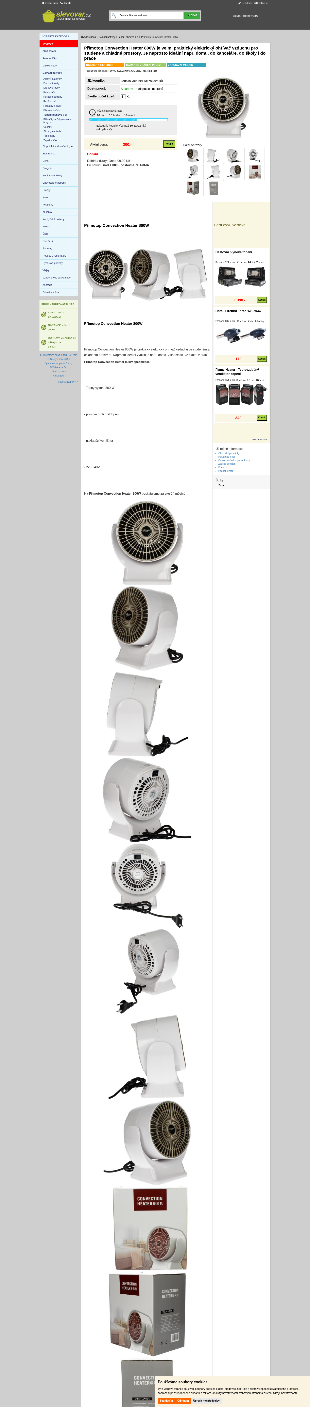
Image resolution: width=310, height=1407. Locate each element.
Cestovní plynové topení (233, 252)
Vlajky (46, 270)
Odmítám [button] (183, 1400)
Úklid (45, 233)
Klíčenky (47, 211)
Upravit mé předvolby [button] (206, 1400)
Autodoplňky (50, 58)
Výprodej (48, 43)
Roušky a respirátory (54, 255)
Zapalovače (50, 140)
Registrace (245, 3)
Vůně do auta (59, 371)
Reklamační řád (226, 456)
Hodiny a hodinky (52, 175)
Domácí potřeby (107, 37)
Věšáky (47, 126)
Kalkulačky (58, 375)
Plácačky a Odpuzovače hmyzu (57, 121)
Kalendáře (49, 92)
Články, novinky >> (68, 381)
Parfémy (47, 248)
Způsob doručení (227, 463)
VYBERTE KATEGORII (56, 36)
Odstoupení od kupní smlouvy (234, 460)
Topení (222, 485)
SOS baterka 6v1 (59, 367)
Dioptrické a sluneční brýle (58, 146)
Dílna (45, 160)
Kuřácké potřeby (52, 96)
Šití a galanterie (52, 131)
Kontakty (223, 467)
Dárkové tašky (51, 87)
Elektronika (49, 153)
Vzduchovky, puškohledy (57, 277)
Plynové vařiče (51, 110)
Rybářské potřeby (53, 263)
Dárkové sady (51, 83)
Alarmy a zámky (52, 78)
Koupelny (48, 204)
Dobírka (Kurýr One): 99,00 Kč (108, 161)
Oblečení (48, 241)
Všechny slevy (259, 439)
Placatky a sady (52, 105)
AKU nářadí (49, 51)
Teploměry (49, 135)
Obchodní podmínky (228, 453)
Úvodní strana (49, 3)
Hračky (46, 190)
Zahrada (47, 284)
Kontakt (65, 3)
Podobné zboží (226, 471)
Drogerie (47, 168)
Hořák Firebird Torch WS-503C (238, 311)
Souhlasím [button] (166, 1400)
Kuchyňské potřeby (53, 219)
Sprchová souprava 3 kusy (59, 363)
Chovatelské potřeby (54, 182)
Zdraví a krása (51, 292)
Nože (45, 226)
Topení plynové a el (128, 37)
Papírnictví (49, 101)
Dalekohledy (50, 65)
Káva (45, 197)
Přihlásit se (261, 3)
